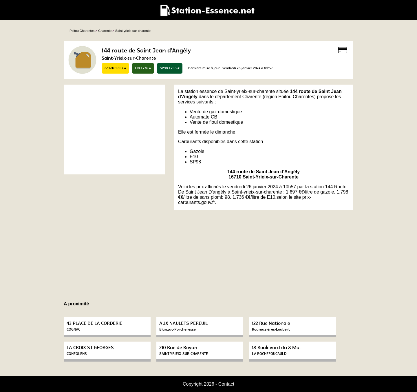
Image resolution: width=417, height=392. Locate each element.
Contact (226, 384)
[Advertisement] (114, 129)
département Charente (238, 96)
